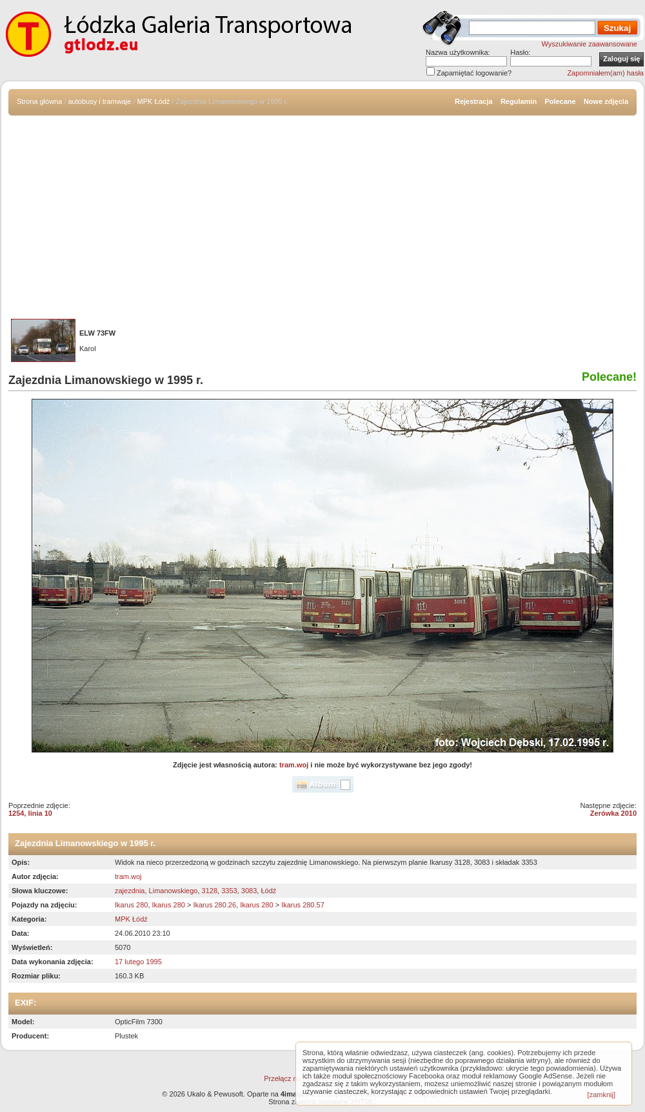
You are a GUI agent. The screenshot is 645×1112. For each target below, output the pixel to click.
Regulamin (519, 101)
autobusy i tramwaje (100, 101)
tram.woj (293, 765)
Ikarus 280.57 (302, 905)
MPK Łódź (153, 101)
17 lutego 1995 (138, 961)
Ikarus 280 (131, 905)
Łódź (268, 891)
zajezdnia (129, 891)
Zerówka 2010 (613, 813)
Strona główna (39, 101)
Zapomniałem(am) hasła (605, 73)
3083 (249, 891)
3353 (229, 891)
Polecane (559, 101)
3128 (209, 891)
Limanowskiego (173, 891)
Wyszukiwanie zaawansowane (589, 44)
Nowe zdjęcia (606, 101)
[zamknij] (601, 1094)
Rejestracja (474, 101)
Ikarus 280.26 (214, 905)
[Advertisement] (322, 212)
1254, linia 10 (30, 813)
